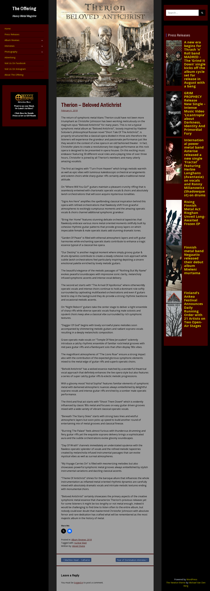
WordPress (191, 579)
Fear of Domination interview (131, 560)
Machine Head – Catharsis (77, 560)
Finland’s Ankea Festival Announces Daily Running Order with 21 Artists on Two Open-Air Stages (194, 309)
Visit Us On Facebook (15, 63)
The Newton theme (175, 582)
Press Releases (12, 34)
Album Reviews (12, 40)
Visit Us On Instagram (15, 69)
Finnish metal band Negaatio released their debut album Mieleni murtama (194, 260)
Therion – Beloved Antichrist (91, 104)
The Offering (24, 8)
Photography (11, 51)
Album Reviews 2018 (81, 539)
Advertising (10, 57)
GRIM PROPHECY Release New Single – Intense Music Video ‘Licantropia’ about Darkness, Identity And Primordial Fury (194, 113)
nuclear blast (80, 542)
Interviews (10, 45)
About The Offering (14, 74)
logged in (78, 582)
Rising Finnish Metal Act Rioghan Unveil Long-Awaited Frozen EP (194, 212)
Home (8, 28)
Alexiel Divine (78, 546)
